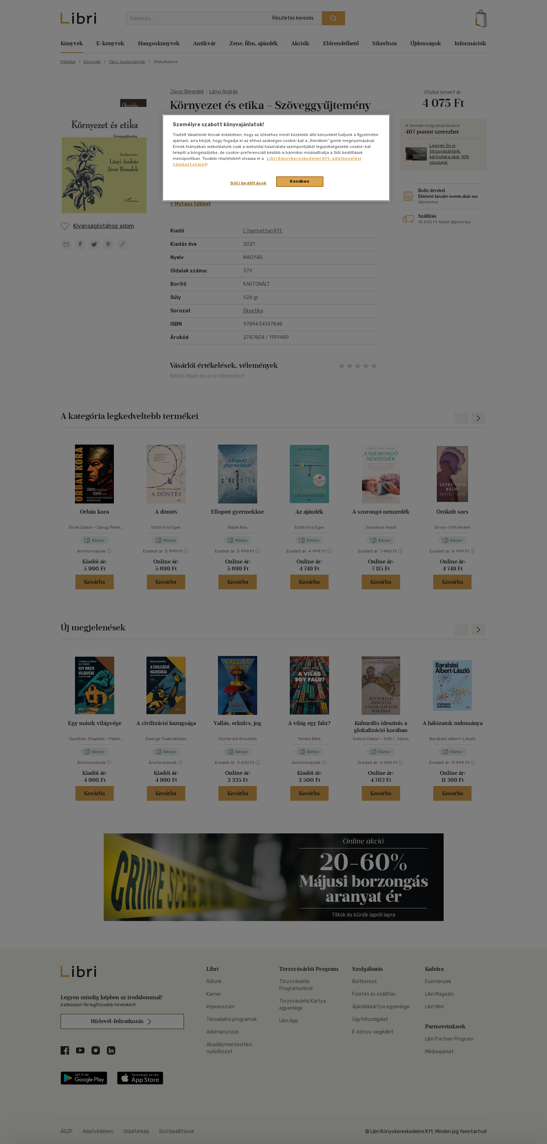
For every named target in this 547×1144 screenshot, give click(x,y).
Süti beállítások (248, 183)
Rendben (299, 181)
